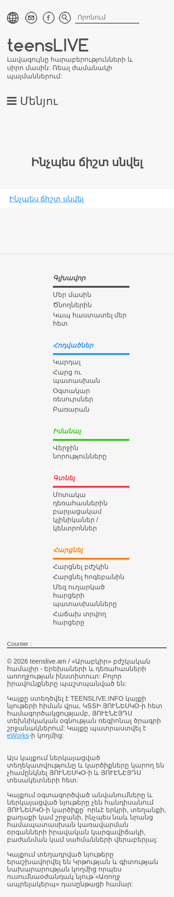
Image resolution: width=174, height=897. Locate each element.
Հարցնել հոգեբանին (88, 577)
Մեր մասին (72, 294)
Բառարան (71, 409)
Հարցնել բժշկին (81, 566)
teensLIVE (48, 44)
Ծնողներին (72, 305)
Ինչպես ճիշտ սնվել (46, 199)
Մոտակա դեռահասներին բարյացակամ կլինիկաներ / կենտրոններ (80, 511)
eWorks (18, 735)
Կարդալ (67, 362)
